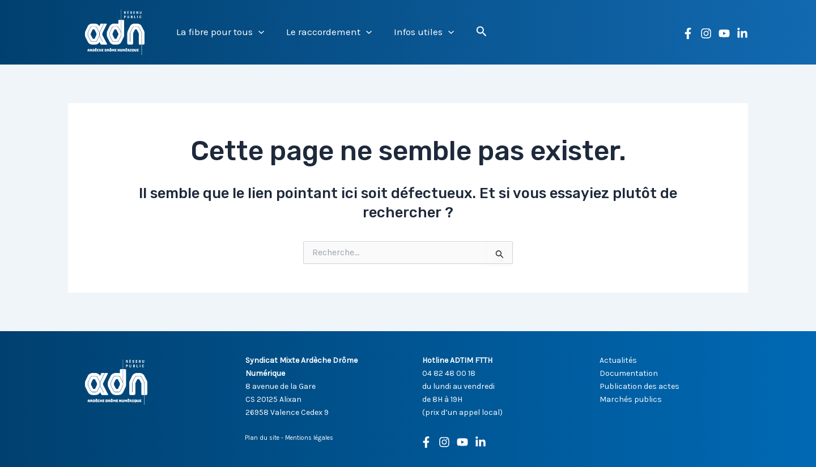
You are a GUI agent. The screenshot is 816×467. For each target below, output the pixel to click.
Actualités (618, 360)
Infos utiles (417, 32)
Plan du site (262, 438)
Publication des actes (639, 386)
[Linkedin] (742, 33)
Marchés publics (631, 399)
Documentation (629, 373)
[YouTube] (724, 33)
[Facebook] (688, 33)
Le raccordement (325, 32)
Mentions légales (309, 438)
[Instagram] (706, 33)
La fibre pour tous (219, 32)
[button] (257, 32)
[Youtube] (462, 442)
